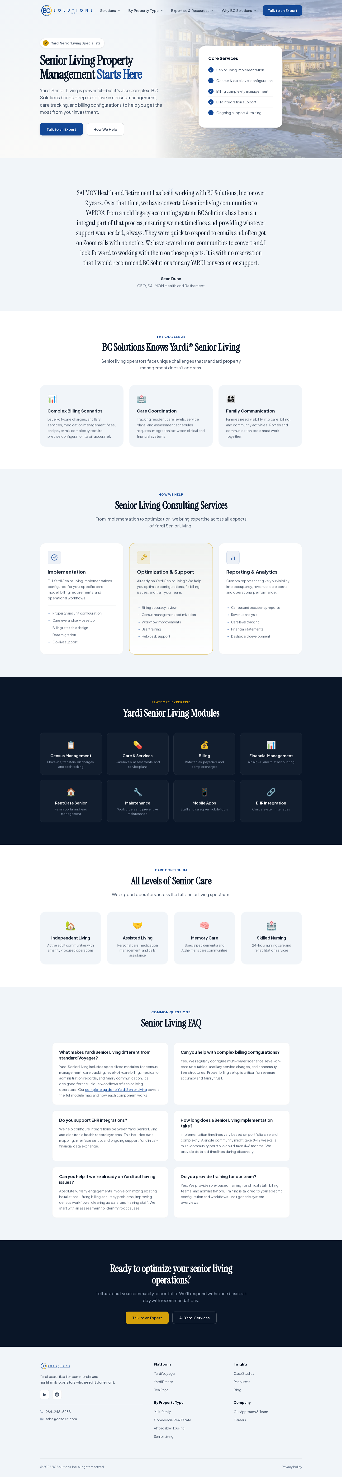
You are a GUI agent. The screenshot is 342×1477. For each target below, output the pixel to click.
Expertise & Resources (192, 10)
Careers (240, 1420)
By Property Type (145, 10)
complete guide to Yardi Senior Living (116, 1091)
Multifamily (162, 1411)
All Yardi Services (194, 1317)
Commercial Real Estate (172, 1420)
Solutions (110, 10)
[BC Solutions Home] (66, 10)
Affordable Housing (169, 1428)
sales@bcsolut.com (61, 1419)
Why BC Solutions (239, 10)
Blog (237, 1390)
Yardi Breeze (163, 1382)
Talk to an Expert (282, 10)
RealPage (161, 1390)
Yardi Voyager (165, 1373)
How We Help (105, 129)
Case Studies (244, 1373)
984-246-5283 (58, 1411)
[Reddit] (57, 1394)
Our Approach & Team (251, 1411)
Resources (242, 1382)
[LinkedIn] (44, 1394)
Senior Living (163, 1436)
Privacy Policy (292, 1467)
